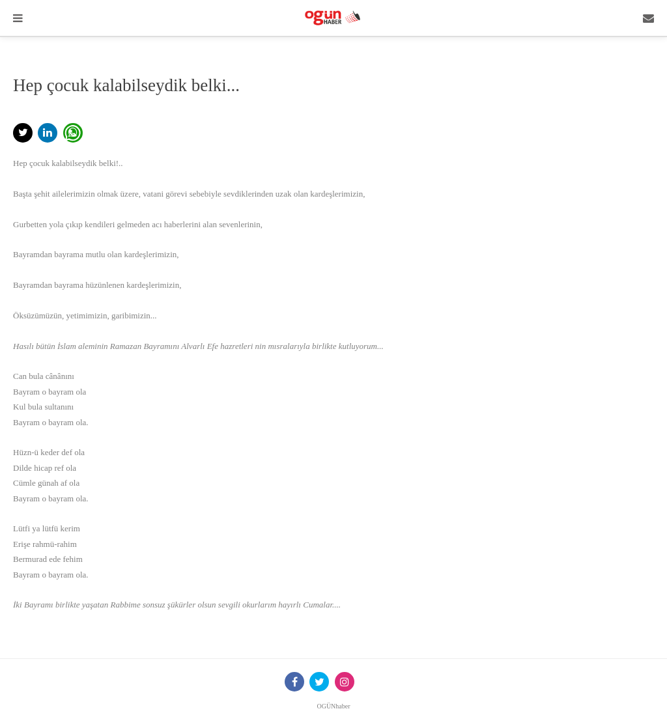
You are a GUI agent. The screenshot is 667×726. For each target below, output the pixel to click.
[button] (23, 133)
